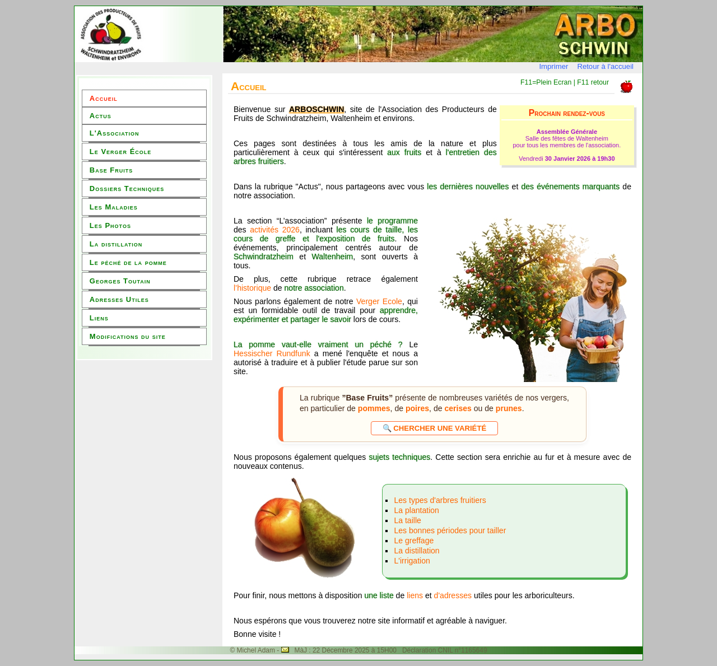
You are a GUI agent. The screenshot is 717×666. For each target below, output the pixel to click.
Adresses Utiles (119, 299)
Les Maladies (114, 207)
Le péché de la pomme (128, 262)
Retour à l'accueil (605, 66)
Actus (100, 115)
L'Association (114, 133)
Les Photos (110, 225)
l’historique (252, 287)
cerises (457, 408)
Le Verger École (121, 151)
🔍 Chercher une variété (435, 428)
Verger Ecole (379, 301)
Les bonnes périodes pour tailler (450, 530)
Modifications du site (128, 336)
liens (415, 595)
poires (417, 408)
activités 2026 (275, 229)
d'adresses (454, 595)
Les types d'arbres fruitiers (440, 500)
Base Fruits (111, 170)
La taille (407, 520)
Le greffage (414, 540)
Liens (99, 318)
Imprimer (553, 66)
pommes (374, 408)
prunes (509, 408)
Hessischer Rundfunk (272, 353)
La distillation (116, 244)
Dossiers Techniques (127, 188)
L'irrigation (412, 560)
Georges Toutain (120, 281)
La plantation (416, 510)
